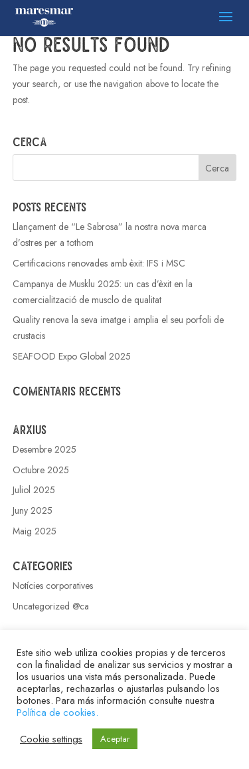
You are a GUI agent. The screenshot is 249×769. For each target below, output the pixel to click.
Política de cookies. (57, 712)
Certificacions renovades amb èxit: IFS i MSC (99, 263)
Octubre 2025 (41, 470)
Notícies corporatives (53, 585)
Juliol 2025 (34, 489)
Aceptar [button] (114, 738)
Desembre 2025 (44, 449)
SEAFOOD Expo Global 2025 (72, 356)
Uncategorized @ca (51, 606)
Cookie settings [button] (51, 739)
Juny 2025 (32, 510)
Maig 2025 (34, 531)
